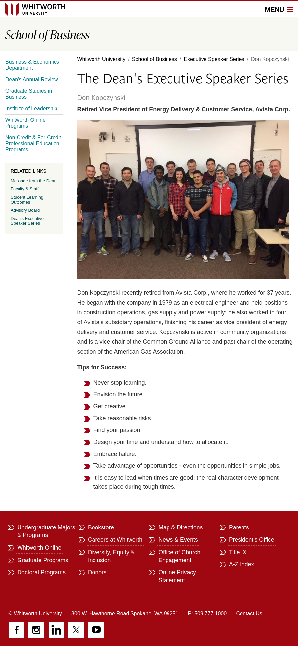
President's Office (251, 539)
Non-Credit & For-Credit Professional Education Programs (33, 143)
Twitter (76, 630)
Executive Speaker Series (214, 59)
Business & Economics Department (32, 65)
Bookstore (101, 527)
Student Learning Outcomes (27, 200)
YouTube (96, 630)
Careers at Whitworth (115, 539)
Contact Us (249, 613)
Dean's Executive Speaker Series (27, 221)
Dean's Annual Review (31, 79)
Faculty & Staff (24, 189)
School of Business (154, 59)
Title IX (238, 552)
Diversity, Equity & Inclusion (111, 556)
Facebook (16, 630)
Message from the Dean (33, 180)
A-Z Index (241, 564)
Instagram (36, 630)
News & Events (178, 539)
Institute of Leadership (31, 108)
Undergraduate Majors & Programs (46, 531)
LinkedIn (56, 630)
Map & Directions (180, 527)
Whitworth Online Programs (25, 123)
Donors (97, 572)
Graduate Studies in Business (28, 94)
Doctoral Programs (41, 572)
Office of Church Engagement (179, 556)
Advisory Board (25, 210)
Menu (279, 9)
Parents (239, 527)
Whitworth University (101, 59)
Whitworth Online (39, 547)
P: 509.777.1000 (207, 613)
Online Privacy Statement (177, 576)
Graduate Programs (42, 560)
